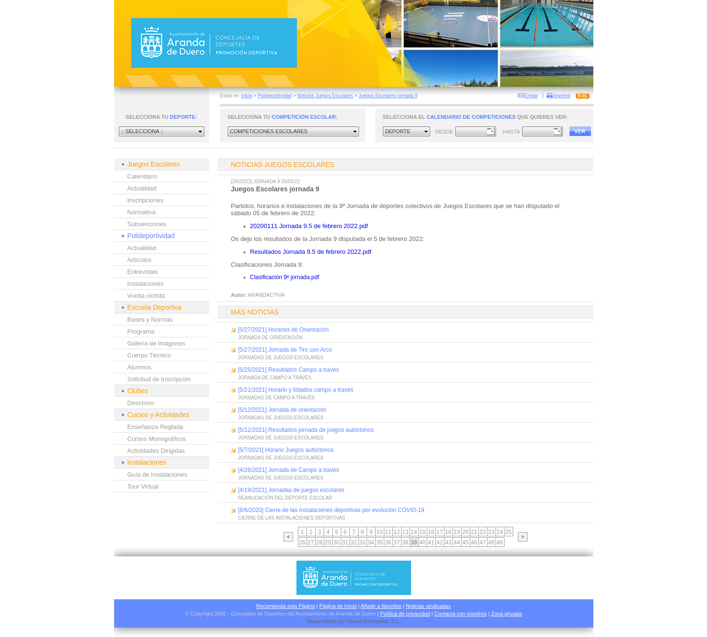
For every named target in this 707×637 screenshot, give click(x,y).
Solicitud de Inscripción (159, 379)
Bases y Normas (150, 319)
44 (457, 542)
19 (457, 532)
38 (405, 542)
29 (328, 542)
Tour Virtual (143, 486)
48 (491, 542)
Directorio (140, 403)
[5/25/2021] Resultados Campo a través (288, 369)
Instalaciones (145, 283)
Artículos (139, 259)
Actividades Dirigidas (156, 450)
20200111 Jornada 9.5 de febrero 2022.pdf (309, 226)
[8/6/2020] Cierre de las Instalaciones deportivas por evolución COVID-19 (331, 510)
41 (431, 542)
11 (388, 532)
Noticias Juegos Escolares (325, 95)
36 (388, 542)
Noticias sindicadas (428, 606)
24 (499, 532)
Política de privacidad (405, 613)
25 (508, 532)
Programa (141, 331)
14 (414, 532)
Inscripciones (145, 200)
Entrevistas (142, 271)
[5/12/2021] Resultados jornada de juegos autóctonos (306, 430)
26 (302, 542)
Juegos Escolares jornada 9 (388, 95)
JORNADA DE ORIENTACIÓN (270, 337)
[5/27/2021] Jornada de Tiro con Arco (285, 349)
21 (474, 532)
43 (448, 542)
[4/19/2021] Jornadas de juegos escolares (291, 490)
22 (482, 532)
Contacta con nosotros (460, 613)
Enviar (531, 95)
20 (465, 532)
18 (448, 532)
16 (431, 532)
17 (439, 532)
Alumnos (139, 367)
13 (405, 532)
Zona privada (506, 613)
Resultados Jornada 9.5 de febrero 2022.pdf (310, 251)
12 (396, 532)
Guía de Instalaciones (157, 474)
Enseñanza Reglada (155, 426)
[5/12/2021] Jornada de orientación (282, 410)
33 (362, 542)
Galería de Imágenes (156, 343)
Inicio (246, 95)
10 (379, 532)
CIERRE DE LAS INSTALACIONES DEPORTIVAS (292, 518)
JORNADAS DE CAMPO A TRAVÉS (276, 397)
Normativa (141, 212)
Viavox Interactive (368, 621)
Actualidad (142, 188)
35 (379, 542)
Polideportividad (275, 95)
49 (499, 542)
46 (474, 542)
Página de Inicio (338, 606)
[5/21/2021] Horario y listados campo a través (295, 389)
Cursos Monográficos (156, 438)
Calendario (142, 176)
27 (310, 542)
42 (439, 542)
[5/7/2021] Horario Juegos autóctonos (286, 450)
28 (319, 542)
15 (422, 532)
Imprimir (562, 95)
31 (345, 542)
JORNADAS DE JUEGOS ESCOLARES (281, 357)
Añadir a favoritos (380, 606)
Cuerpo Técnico (149, 355)
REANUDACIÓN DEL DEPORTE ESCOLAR (285, 498)
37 (396, 542)
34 (371, 542)
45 (465, 542)
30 (336, 542)
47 (482, 542)
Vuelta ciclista (146, 295)
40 (422, 542)
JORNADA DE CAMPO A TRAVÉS (275, 377)
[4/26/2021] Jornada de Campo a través (288, 470)
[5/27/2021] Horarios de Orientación (283, 329)
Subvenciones (147, 224)
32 (353, 542)
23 (491, 532)
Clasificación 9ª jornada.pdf (284, 277)
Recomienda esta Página (285, 606)
